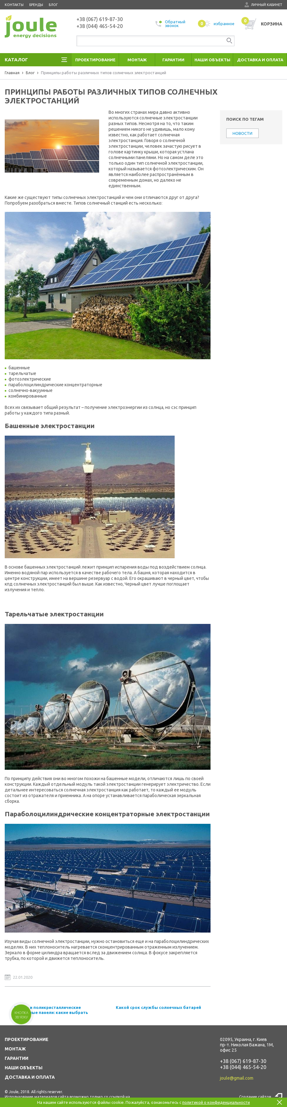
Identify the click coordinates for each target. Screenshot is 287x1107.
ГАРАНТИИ (16, 1058)
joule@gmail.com (236, 1078)
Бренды (36, 5)
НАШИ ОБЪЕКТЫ (23, 1067)
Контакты (14, 5)
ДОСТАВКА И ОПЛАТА (30, 1077)
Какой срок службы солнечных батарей (158, 1007)
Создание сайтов (255, 1097)
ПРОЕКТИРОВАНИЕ (26, 1039)
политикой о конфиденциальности (216, 1102)
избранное (216, 23)
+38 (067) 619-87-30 (243, 1061)
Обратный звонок (170, 23)
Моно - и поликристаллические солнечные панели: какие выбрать (51, 1010)
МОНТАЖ (15, 1048)
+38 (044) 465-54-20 (243, 1067)
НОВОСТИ (242, 133)
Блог (53, 5)
